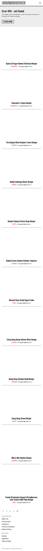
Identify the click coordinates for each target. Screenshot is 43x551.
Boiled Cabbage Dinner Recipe (21, 182)
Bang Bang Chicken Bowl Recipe (21, 379)
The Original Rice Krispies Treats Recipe (21, 142)
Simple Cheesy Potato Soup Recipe (21, 221)
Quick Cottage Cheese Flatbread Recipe (21, 63)
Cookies (14, 145)
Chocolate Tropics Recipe (21, 103)
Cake (14, 303)
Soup (14, 224)
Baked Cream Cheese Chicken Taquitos (21, 261)
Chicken (14, 263)
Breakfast (14, 66)
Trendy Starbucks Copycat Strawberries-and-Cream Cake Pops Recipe (21, 498)
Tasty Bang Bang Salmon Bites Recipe (21, 339)
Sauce (14, 421)
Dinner (14, 184)
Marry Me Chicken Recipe (21, 458)
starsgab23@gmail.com (25, 66)
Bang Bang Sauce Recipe (21, 418)
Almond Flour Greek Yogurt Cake (21, 300)
